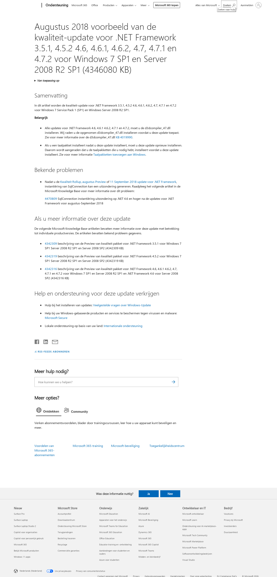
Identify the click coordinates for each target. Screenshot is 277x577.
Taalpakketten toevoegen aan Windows (119, 154)
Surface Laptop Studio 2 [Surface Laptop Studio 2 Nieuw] (25, 526)
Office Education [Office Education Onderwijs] (106, 538)
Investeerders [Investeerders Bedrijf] (230, 526)
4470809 (51, 198)
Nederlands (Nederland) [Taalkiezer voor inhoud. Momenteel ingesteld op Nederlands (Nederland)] (31, 570)
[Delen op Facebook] (37, 341)
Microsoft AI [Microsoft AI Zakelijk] (144, 513)
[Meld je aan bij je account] (250, 5)
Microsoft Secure (56, 318)
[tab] (49, 411)
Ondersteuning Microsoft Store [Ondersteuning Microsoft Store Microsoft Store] (72, 526)
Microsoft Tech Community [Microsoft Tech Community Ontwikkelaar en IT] (194, 535)
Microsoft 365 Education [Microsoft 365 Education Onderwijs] (110, 532)
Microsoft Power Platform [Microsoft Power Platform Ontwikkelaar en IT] (194, 547)
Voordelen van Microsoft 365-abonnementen (44, 450)
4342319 (51, 256)
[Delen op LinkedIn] (44, 341)
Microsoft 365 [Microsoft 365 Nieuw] (20, 544)
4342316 (51, 269)
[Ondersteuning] (56, 5)
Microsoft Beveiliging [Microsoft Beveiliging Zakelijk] (148, 519)
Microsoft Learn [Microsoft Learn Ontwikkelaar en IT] (189, 519)
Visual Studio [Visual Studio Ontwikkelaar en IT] (188, 559)
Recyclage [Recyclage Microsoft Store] (62, 544)
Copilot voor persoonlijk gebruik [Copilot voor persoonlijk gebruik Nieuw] (28, 538)
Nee (170, 494)
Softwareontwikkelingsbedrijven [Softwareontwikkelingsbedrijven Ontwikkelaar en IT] (197, 553)
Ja (148, 494)
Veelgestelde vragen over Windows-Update (122, 305)
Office (94, 5)
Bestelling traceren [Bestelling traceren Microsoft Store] (66, 538)
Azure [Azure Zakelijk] (141, 526)
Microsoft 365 (79, 5)
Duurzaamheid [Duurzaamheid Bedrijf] (231, 532)
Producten (108, 5)
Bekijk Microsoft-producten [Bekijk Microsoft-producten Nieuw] (26, 550)
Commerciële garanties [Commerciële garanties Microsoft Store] (68, 550)
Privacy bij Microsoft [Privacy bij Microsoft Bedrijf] (233, 519)
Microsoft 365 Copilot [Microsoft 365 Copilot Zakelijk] (148, 544)
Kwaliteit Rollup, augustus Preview (83, 182)
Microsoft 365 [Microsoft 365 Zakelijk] (144, 538)
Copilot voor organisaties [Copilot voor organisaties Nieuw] (25, 532)
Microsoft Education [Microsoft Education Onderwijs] (108, 513)
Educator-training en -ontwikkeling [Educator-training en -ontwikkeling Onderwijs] (115, 544)
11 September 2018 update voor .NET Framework (143, 182)
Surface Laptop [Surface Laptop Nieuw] (21, 519)
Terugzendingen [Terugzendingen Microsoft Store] (65, 532)
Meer (144, 5)
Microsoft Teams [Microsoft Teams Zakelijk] (146, 550)
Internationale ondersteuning (123, 326)
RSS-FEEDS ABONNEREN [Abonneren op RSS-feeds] (54, 351)
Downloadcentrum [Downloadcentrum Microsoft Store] (66, 519)
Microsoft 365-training (88, 446)
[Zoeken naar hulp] (229, 5)
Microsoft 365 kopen (166, 5)
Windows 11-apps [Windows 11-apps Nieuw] (22, 556)
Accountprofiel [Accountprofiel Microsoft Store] (64, 513)
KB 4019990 (124, 137)
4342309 (51, 243)
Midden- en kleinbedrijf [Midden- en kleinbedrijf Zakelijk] (149, 556)
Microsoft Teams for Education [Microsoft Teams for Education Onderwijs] (113, 526)
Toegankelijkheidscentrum (166, 446)
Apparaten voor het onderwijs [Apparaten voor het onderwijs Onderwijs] (113, 519)
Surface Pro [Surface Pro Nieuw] (19, 513)
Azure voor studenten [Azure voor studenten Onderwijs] (109, 559)
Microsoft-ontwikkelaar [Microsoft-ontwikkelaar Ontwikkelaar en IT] (193, 513)
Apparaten (127, 5)
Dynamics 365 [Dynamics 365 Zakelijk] (145, 532)
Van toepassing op (48, 80)
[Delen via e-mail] (53, 341)
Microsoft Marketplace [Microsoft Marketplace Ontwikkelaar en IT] (193, 541)
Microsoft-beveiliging (125, 446)
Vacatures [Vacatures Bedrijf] (228, 513)
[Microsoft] (27, 5)
